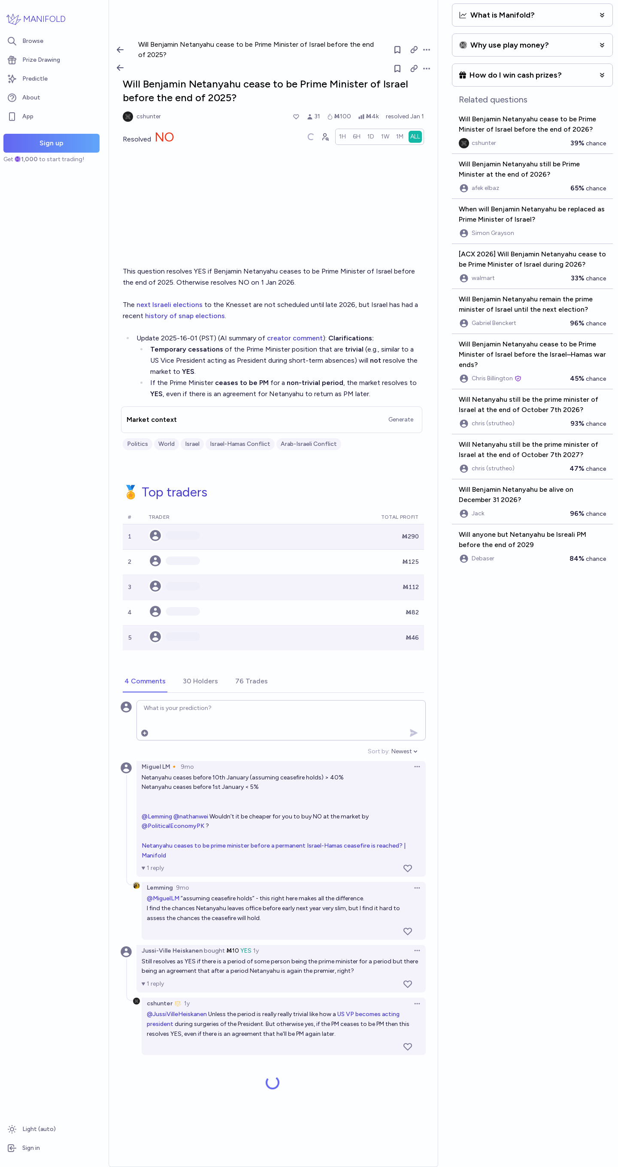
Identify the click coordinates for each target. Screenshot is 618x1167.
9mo (187, 766)
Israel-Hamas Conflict (240, 444)
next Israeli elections (169, 305)
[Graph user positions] (324, 137)
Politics (137, 444)
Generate (400, 419)
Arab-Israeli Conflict (309, 444)
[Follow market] (397, 68)
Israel (192, 444)
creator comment (295, 338)
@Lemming (157, 816)
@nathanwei (190, 816)
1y (256, 950)
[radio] (342, 137)
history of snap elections (185, 316)
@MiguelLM (163, 898)
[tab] (145, 681)
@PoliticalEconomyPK (173, 826)
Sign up (51, 143)
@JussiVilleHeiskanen (177, 1014)
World (166, 444)
